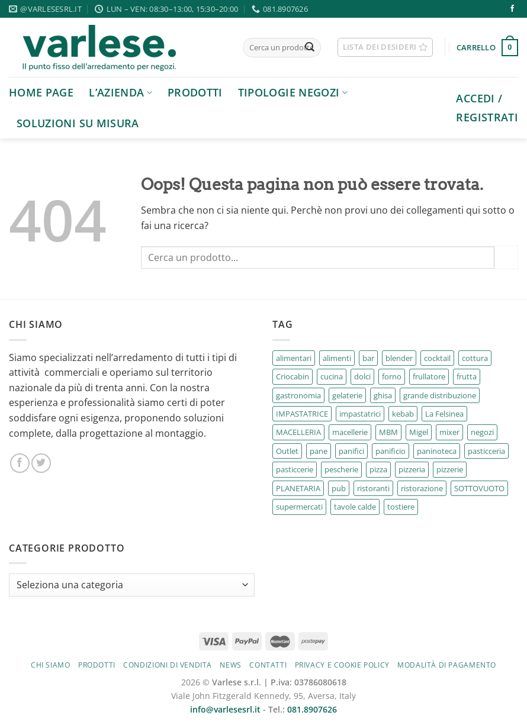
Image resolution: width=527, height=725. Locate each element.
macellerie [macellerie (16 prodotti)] (350, 432)
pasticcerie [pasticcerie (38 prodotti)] (294, 469)
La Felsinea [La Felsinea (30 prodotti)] (444, 413)
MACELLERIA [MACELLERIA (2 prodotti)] (298, 432)
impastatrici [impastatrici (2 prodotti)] (360, 413)
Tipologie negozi (293, 92)
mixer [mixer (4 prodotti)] (449, 432)
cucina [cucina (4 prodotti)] (331, 376)
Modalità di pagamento (446, 665)
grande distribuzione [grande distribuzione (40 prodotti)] (439, 395)
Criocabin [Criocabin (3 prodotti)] (292, 376)
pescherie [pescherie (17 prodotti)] (341, 469)
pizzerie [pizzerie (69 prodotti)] (449, 469)
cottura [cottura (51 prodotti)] (475, 358)
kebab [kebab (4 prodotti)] (403, 413)
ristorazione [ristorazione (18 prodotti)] (422, 488)
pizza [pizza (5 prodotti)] (378, 469)
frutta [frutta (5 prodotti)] (467, 376)
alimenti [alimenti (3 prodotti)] (337, 358)
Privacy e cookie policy (342, 665)
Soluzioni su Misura (78, 123)
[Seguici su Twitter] (41, 463)
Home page (41, 92)
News (230, 665)
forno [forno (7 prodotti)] (391, 376)
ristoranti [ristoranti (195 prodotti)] (373, 488)
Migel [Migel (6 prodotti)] (418, 432)
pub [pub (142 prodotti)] (339, 488)
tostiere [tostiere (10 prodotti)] (400, 506)
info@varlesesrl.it (225, 709)
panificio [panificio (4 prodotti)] (390, 451)
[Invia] (310, 48)
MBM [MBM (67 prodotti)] (388, 432)
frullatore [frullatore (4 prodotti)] (429, 376)
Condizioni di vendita (167, 665)
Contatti (268, 665)
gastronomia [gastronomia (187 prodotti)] (298, 395)
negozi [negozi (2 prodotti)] (482, 432)
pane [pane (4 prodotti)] (318, 451)
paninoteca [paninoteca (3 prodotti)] (437, 451)
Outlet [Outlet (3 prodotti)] (287, 451)
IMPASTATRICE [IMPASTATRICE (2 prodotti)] (302, 413)
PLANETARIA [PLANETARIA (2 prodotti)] (298, 488)
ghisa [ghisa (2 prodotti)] (383, 395)
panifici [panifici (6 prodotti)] (351, 451)
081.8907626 (312, 709)
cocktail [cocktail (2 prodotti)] (437, 358)
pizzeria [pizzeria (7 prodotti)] (412, 469)
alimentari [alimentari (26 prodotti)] (293, 358)
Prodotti (195, 92)
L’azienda (120, 92)
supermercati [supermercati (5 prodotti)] (299, 506)
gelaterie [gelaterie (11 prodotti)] (347, 395)
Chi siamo (50, 665)
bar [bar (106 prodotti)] (368, 358)
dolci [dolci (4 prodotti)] (362, 376)
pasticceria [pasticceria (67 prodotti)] (486, 451)
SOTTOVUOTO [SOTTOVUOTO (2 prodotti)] (479, 488)
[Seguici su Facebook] (512, 9)
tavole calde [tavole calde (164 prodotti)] (355, 506)
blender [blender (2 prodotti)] (399, 358)
